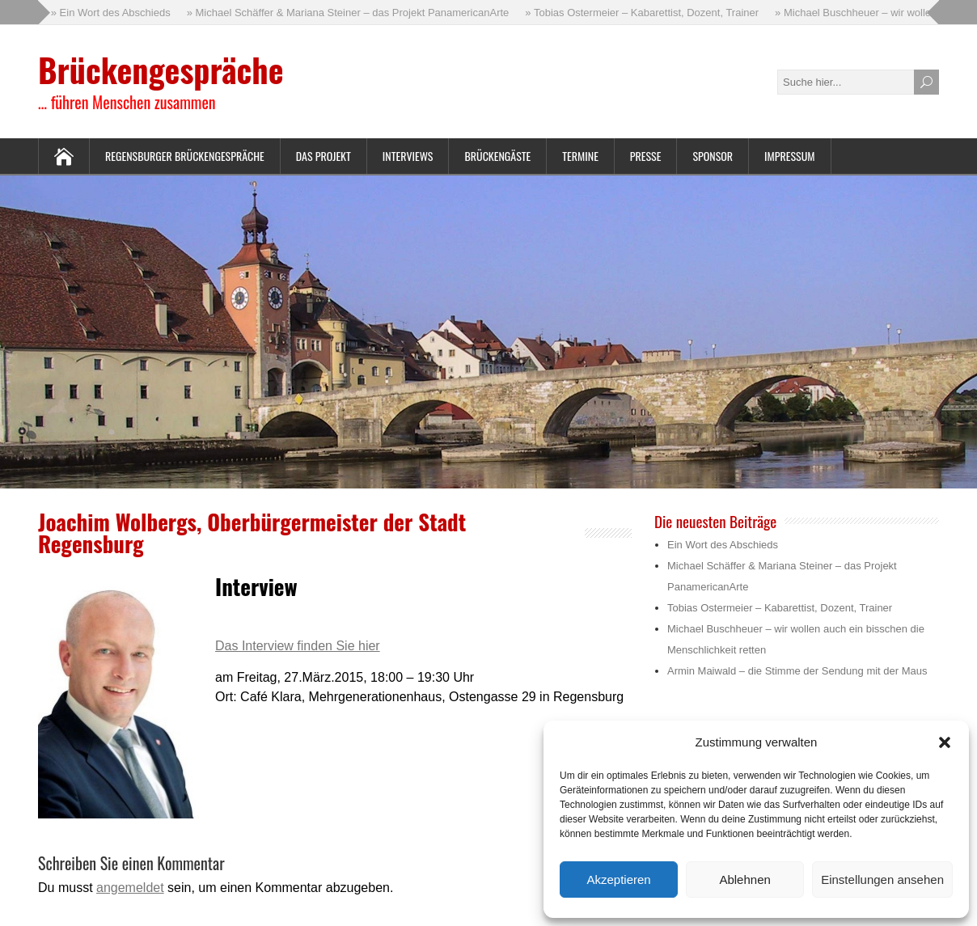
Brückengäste (497, 155)
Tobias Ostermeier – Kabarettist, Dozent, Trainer (779, 608)
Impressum (789, 155)
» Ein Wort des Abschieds (111, 12)
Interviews (408, 155)
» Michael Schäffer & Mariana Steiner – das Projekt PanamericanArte (348, 12)
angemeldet (130, 887)
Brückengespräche (160, 69)
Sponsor (712, 155)
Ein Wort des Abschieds (722, 545)
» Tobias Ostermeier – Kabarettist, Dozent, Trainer (642, 12)
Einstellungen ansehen (882, 879)
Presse (646, 155)
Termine (580, 155)
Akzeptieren (618, 879)
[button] (945, 742)
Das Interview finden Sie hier (297, 646)
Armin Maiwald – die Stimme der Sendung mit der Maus (797, 671)
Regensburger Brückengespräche (184, 155)
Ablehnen (744, 879)
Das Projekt (323, 155)
